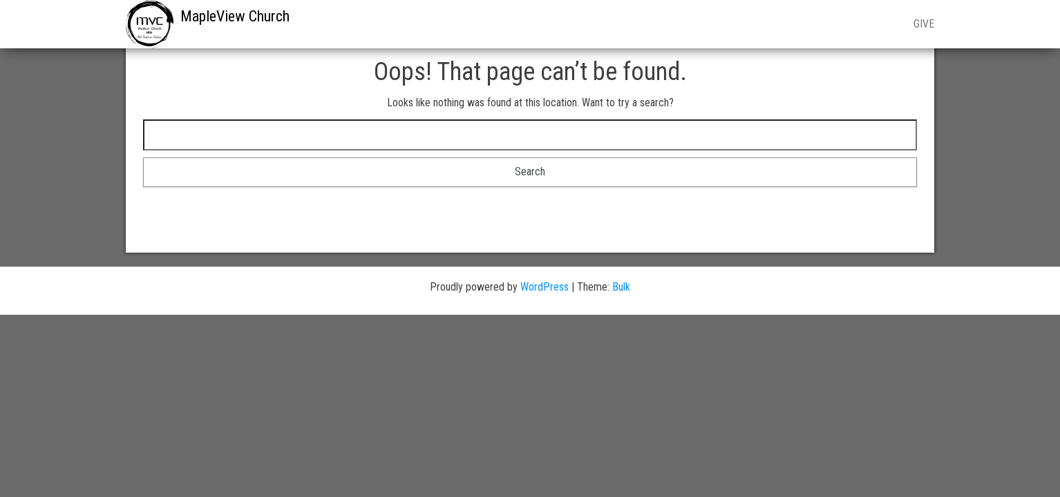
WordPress (544, 286)
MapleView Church (235, 16)
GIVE (924, 23)
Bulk (621, 286)
